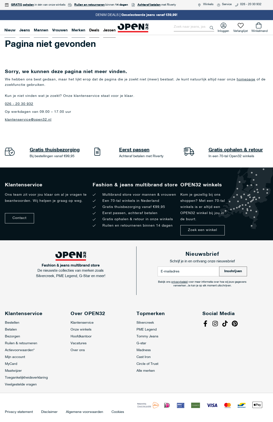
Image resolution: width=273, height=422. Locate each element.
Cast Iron (143, 357)
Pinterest (235, 324)
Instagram (216, 324)
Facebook (206, 324)
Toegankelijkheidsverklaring (26, 378)
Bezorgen (12, 336)
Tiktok (225, 324)
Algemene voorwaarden (84, 412)
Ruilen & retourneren (21, 343)
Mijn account (15, 357)
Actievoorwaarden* (20, 350)
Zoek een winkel (202, 230)
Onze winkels (81, 330)
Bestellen (12, 323)
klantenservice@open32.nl (28, 120)
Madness (143, 350)
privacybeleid (179, 282)
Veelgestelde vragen (21, 384)
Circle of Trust (147, 364)
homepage (246, 79)
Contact (19, 218)
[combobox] (194, 27)
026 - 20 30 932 (250, 4)
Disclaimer (49, 412)
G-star (141, 343)
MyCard (11, 364)
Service (227, 4)
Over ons (78, 350)
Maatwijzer (13, 371)
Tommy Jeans (147, 336)
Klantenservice (82, 323)
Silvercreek (145, 323)
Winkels (208, 4)
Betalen (11, 330)
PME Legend (146, 330)
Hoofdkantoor (81, 336)
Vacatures (79, 343)
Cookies (118, 412)
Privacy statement (19, 412)
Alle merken (145, 371)
